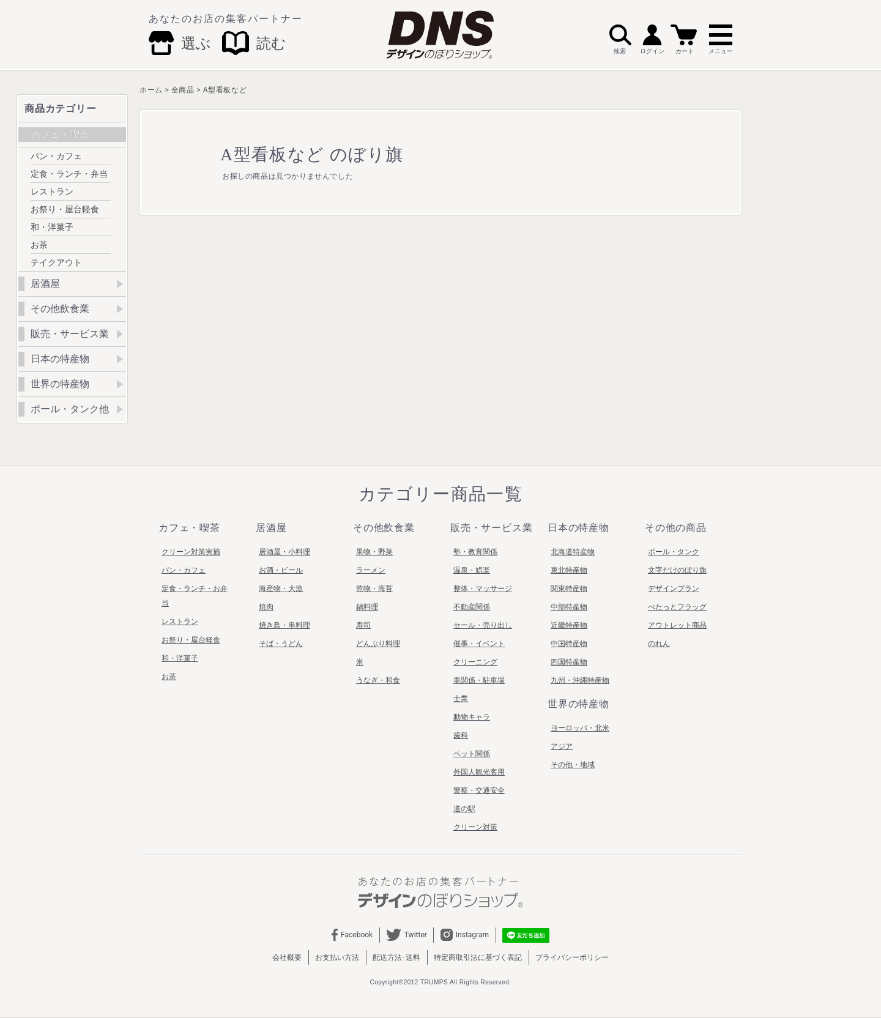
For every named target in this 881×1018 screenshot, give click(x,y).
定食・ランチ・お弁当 (195, 595)
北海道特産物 (573, 552)
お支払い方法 (337, 957)
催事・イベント (479, 643)
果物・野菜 (374, 552)
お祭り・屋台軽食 (65, 209)
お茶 (39, 245)
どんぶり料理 (378, 643)
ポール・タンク (673, 552)
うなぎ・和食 (378, 680)
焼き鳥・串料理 (284, 625)
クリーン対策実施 (191, 552)
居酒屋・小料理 (284, 552)
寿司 (363, 625)
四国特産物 (569, 662)
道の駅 (464, 808)
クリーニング (475, 662)
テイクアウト (56, 262)
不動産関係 (471, 607)
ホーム (151, 90)
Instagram (465, 935)
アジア (562, 746)
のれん (659, 643)
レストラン (52, 191)
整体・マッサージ (482, 588)
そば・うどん (281, 643)
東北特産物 (569, 570)
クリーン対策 (475, 827)
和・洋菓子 (52, 227)
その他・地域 (573, 764)
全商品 (183, 90)
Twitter (406, 935)
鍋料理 (367, 607)
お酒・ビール (281, 570)
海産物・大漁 (281, 588)
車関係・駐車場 (479, 680)
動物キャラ (471, 717)
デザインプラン (673, 588)
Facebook (352, 935)
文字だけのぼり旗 (677, 570)
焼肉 (266, 607)
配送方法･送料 (396, 957)
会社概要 (287, 957)
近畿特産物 (569, 625)
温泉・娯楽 (471, 570)
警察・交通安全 (479, 790)
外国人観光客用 (479, 772)
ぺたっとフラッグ (677, 607)
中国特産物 (569, 643)
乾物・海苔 (374, 588)
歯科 (460, 735)
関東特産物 (569, 588)
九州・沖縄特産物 (580, 680)
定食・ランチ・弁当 (69, 174)
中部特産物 (569, 607)
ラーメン (370, 570)
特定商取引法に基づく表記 (478, 957)
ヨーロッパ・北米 (580, 728)
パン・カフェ (56, 156)
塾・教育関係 (475, 552)
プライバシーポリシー (572, 957)
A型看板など (225, 90)
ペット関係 (471, 753)
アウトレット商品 (677, 625)
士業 (460, 698)
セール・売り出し (482, 625)
